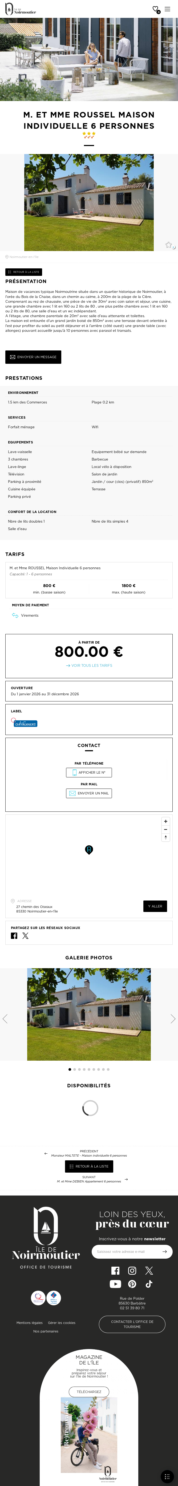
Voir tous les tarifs (91, 665)
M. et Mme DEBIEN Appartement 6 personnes (89, 1181)
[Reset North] (166, 837)
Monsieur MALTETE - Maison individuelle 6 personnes (89, 1155)
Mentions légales (30, 1323)
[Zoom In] (166, 821)
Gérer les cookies (61, 1323)
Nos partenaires (45, 1331)
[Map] (89, 855)
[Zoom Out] (166, 829)
